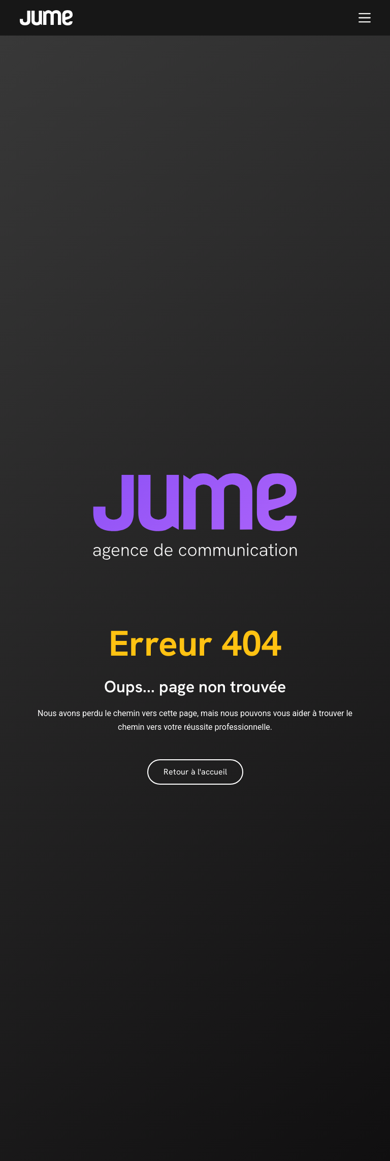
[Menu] (365, 18)
